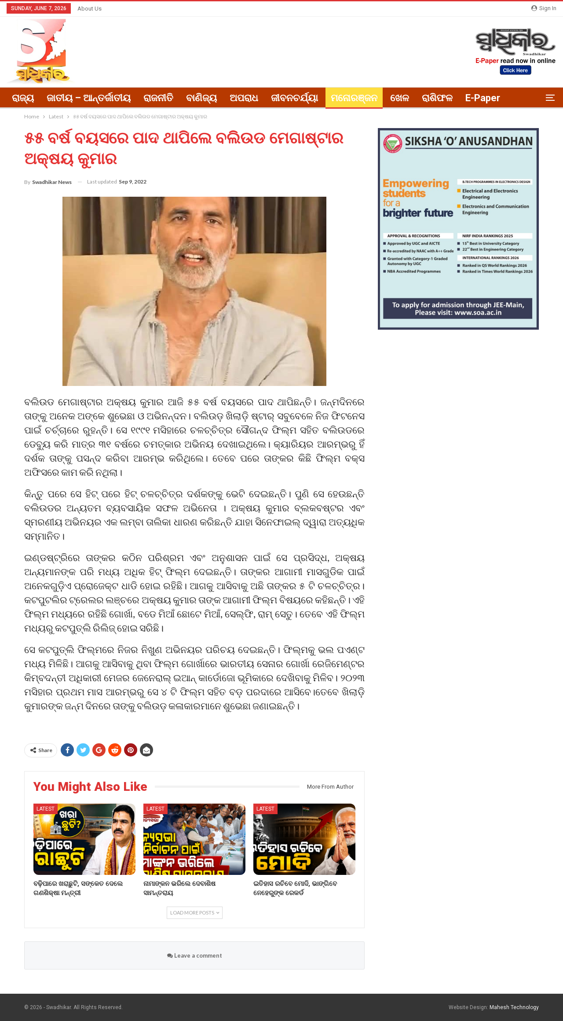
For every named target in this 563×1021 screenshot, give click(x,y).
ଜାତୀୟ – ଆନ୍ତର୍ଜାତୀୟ (89, 97)
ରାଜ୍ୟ (23, 97)
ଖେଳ (399, 97)
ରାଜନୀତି (158, 97)
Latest (46, 809)
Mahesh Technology (514, 1007)
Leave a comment (194, 955)
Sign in (543, 8)
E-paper (482, 97)
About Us (89, 8)
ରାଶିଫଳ (437, 97)
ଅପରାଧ (244, 97)
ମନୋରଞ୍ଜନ (354, 97)
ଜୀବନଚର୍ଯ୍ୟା (294, 97)
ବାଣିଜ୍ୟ (201, 97)
